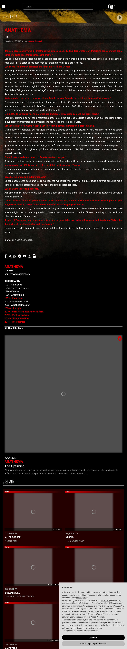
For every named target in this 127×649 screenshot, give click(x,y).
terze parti (105, 600)
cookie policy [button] (81, 598)
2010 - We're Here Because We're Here (24, 311)
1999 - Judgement (14, 298)
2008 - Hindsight (13, 308)
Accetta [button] (93, 637)
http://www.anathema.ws (17, 274)
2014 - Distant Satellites (17, 318)
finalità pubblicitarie (92, 611)
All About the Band (14, 328)
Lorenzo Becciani (35, 41)
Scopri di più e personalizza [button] (93, 643)
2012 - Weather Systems (17, 315)
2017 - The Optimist (15, 321)
